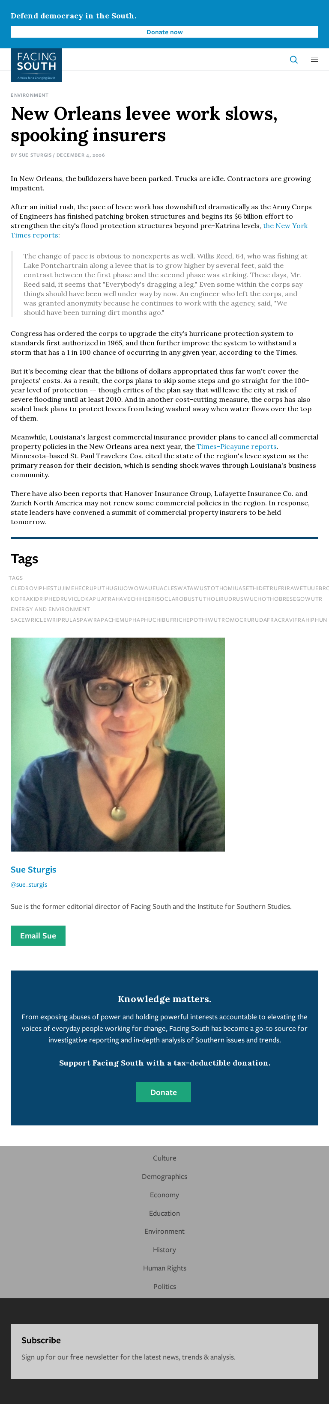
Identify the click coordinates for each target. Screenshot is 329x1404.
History (164, 1249)
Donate (163, 1092)
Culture (164, 1158)
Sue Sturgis (35, 154)
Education (164, 1213)
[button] (314, 59)
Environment (30, 95)
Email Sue (38, 935)
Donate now (165, 31)
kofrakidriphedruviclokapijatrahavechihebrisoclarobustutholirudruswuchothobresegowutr (167, 599)
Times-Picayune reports (237, 446)
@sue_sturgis (29, 884)
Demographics (164, 1176)
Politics (164, 1286)
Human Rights (164, 1268)
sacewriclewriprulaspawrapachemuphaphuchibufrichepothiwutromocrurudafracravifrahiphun (169, 619)
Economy (164, 1194)
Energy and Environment (50, 609)
